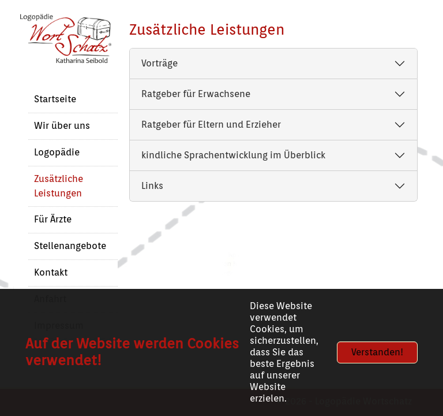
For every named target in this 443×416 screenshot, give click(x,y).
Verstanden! (377, 352)
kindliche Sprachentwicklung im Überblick (233, 155)
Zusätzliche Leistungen (58, 186)
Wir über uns (62, 125)
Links (152, 185)
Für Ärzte (53, 219)
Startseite (55, 99)
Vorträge (159, 63)
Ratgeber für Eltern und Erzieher (211, 124)
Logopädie (57, 152)
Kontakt (50, 272)
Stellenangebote (70, 245)
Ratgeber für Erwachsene (195, 93)
